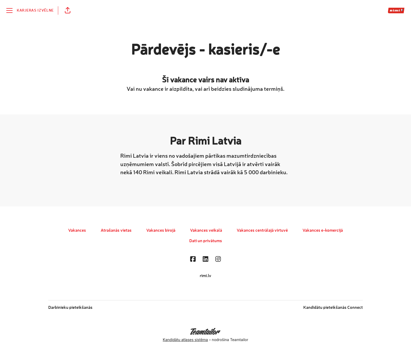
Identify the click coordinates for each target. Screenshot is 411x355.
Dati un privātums (205, 241)
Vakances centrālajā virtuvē (262, 231)
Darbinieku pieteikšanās (70, 308)
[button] (67, 10)
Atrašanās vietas (116, 231)
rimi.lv (205, 276)
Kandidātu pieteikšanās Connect (333, 308)
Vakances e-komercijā (322, 231)
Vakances (77, 231)
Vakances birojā (160, 231)
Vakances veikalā (206, 231)
